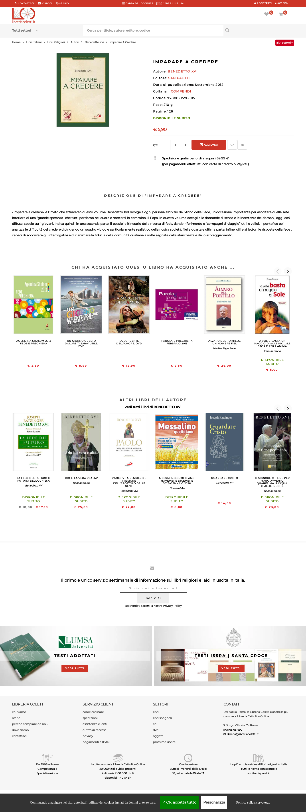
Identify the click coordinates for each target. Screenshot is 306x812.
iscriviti (153, 598)
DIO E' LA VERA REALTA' (81, 478)
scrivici (46, 3)
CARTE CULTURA (170, 3)
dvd (155, 730)
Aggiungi (209, 144)
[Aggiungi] (185, 145)
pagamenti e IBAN (96, 742)
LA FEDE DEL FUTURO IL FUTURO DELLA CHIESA (33, 479)
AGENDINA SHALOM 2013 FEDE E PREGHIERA (33, 342)
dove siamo (20, 730)
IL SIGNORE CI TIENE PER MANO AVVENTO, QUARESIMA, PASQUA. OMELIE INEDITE (272, 482)
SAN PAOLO (179, 78)
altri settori (284, 42)
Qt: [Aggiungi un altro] (155, 145)
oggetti (158, 736)
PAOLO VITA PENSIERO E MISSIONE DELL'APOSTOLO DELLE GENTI (129, 482)
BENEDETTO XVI (168, 407)
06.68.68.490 (233, 729)
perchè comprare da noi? (30, 724)
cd (154, 724)
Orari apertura (188, 764)
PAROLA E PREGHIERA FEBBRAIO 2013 (177, 342)
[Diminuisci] (165, 145)
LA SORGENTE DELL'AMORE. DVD (129, 342)
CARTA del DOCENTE (137, 3)
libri (156, 712)
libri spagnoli (162, 718)
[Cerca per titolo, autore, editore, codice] (258, 30)
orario (64, 3)
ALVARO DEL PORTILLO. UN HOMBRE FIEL (224, 342)
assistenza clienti (95, 724)
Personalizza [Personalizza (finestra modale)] (214, 802)
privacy (88, 736)
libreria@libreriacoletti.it (243, 734)
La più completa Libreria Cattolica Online (118, 764)
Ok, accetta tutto (179, 802)
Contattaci (26, 3)
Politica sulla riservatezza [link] (253, 802)
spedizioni (90, 718)
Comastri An (177, 488)
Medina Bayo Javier (224, 348)
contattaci (19, 736)
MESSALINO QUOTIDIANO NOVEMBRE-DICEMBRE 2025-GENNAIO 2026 (176, 480)
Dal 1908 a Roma (47, 764)
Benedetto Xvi (33, 485)
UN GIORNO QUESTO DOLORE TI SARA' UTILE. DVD (81, 343)
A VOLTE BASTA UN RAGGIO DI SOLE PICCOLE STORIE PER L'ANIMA (272, 343)
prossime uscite (164, 742)
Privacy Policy (172, 605)
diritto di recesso (94, 730)
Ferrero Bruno (272, 351)
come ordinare (93, 712)
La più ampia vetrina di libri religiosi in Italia (258, 764)
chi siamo (19, 712)
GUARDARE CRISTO (224, 478)
